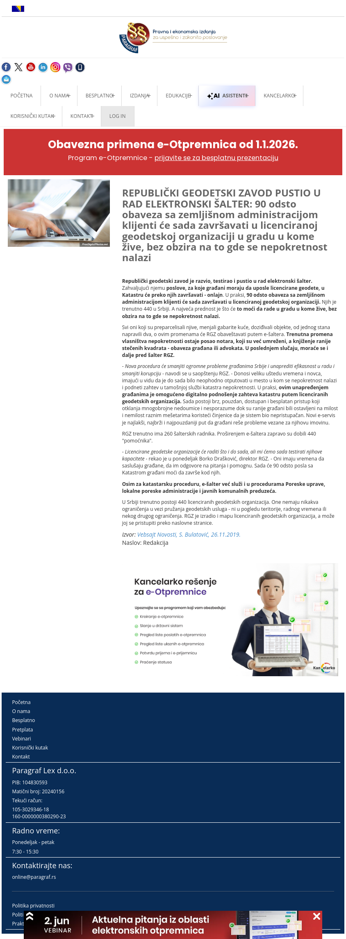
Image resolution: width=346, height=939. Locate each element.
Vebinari (21, 738)
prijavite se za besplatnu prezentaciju (216, 158)
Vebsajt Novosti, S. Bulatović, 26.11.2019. (189, 534)
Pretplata (22, 729)
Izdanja (139, 95)
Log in (117, 116)
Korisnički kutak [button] (31, 116)
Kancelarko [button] (279, 95)
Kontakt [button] (82, 116)
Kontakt (21, 756)
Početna (21, 95)
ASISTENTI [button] (227, 95)
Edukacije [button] (178, 95)
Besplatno (99, 95)
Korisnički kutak (30, 747)
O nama (58, 95)
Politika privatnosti (33, 905)
